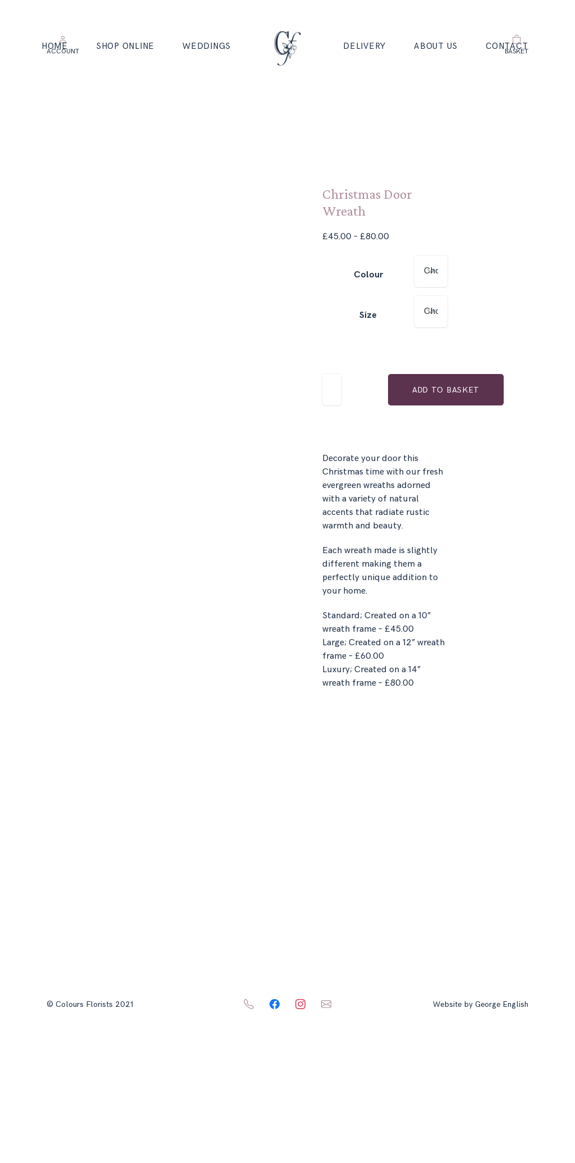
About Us (436, 46)
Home (55, 46)
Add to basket (446, 390)
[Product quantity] (331, 389)
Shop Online (125, 46)
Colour (368, 275)
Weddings (206, 46)
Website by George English (480, 1004)
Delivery (364, 46)
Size (368, 315)
